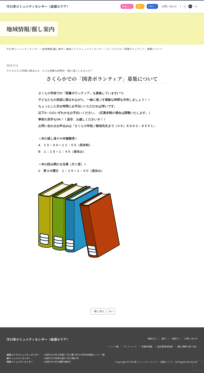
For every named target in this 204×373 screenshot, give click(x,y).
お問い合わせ (169, 6)
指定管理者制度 (165, 346)
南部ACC (127, 6)
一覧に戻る (98, 311)
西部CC (152, 6)
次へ (111, 311)
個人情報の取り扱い (188, 346)
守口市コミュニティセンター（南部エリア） (38, 6)
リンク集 (114, 346)
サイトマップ (129, 346)
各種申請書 (146, 346)
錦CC (140, 6)
